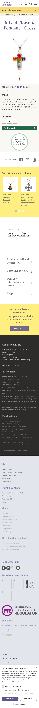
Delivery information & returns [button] (15, 282)
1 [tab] (16, 211)
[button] (19, 704)
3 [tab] (23, 211)
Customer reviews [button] (17, 270)
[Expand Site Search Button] (30, 3)
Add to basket (19, 128)
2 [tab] (19, 211)
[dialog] (19, 686)
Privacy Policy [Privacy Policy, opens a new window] (16, 682)
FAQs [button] (10, 293)
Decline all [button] (28, 699)
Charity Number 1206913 (10, 659)
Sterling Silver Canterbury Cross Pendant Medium (28, 200)
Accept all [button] (10, 699)
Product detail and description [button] (18, 261)
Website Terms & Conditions (11, 663)
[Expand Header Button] (36, 3)
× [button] (36, 667)
